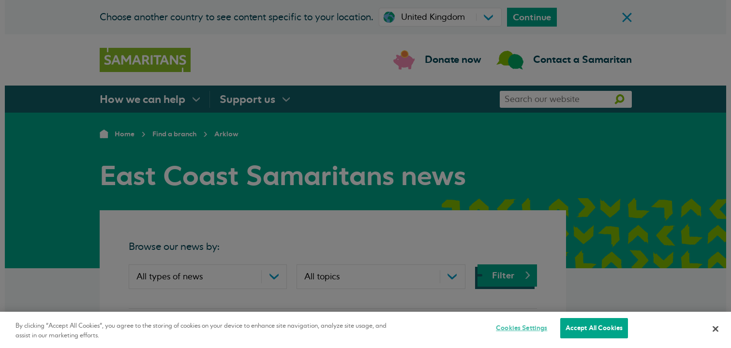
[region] (365, 330)
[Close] (715, 328)
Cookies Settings (521, 328)
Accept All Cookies (594, 328)
